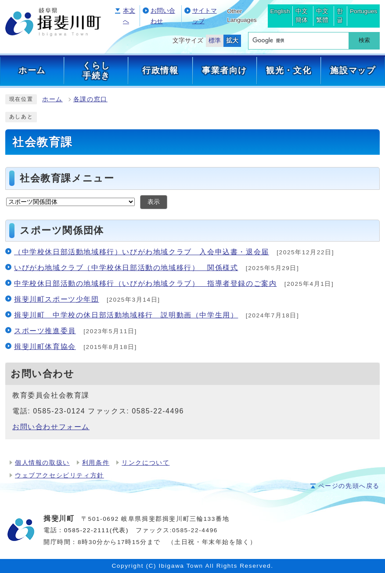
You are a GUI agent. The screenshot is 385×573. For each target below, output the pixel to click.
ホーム (52, 99)
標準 (215, 40)
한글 (340, 15)
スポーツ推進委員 (45, 331)
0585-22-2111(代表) (96, 530)
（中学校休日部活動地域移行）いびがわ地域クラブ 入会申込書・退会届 (141, 252)
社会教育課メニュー (67, 178)
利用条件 (95, 462)
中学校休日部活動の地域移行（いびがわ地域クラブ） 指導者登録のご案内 (145, 283)
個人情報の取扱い (42, 462)
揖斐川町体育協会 (45, 346)
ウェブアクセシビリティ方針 (59, 475)
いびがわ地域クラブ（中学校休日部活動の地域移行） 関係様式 (126, 267)
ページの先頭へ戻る (349, 486)
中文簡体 (301, 15)
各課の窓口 (90, 99)
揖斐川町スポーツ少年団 (56, 299)
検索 (364, 40)
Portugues (363, 11)
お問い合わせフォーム (51, 427)
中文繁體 (322, 15)
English (280, 11)
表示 (154, 202)
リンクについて (145, 462)
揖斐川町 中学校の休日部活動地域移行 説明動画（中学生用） (126, 315)
